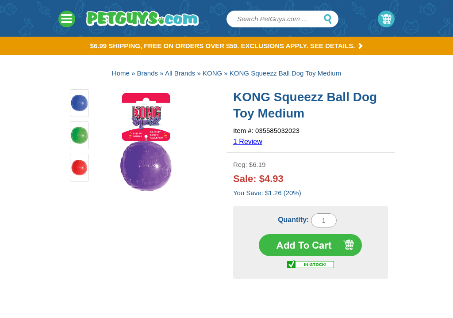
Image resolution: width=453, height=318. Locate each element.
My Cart (386, 19)
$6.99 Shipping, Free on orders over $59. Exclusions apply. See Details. (226, 45)
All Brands (180, 73)
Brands (147, 73)
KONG (212, 73)
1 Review (247, 141)
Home (121, 73)
